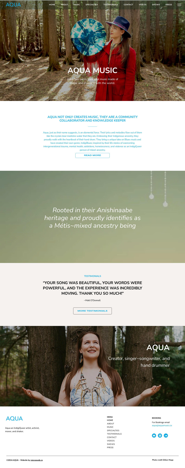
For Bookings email (161, 422)
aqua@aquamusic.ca (162, 425)
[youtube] (154, 435)
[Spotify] (160, 435)
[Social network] (166, 435)
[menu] (179, 4)
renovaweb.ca (37, 460)
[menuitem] (52, 4)
